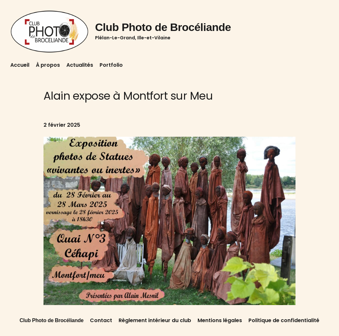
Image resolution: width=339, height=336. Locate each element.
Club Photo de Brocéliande (163, 27)
